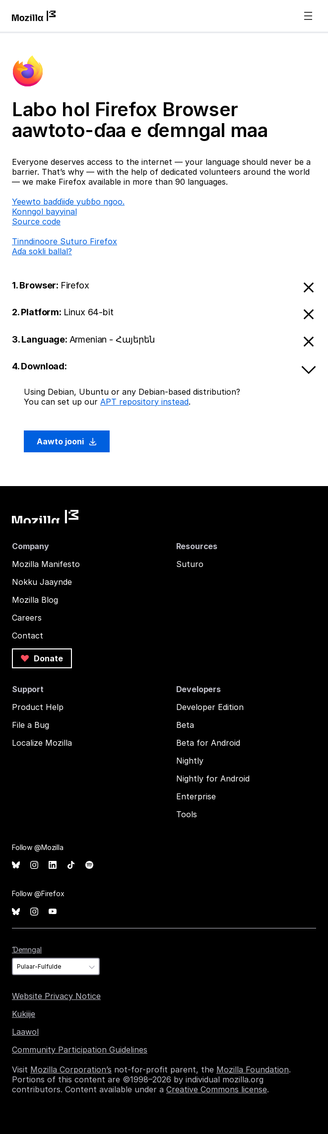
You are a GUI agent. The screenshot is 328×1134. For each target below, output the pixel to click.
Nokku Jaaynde (42, 582)
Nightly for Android (213, 778)
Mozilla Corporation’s (71, 1069)
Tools (186, 814)
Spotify (89, 865)
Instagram (34, 865)
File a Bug (30, 725)
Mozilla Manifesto (46, 564)
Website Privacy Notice (56, 996)
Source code (36, 221)
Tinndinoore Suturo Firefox (64, 241)
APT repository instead (144, 402)
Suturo (189, 564)
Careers (27, 618)
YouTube (53, 912)
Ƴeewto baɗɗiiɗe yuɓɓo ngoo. (68, 202)
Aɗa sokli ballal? (42, 251)
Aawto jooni (67, 441)
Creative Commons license (216, 1089)
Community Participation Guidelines (79, 1050)
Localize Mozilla (42, 743)
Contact (27, 635)
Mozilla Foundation (252, 1069)
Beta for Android (208, 743)
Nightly (189, 761)
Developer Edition (210, 707)
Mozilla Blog (35, 600)
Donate (42, 658)
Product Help (38, 707)
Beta (185, 725)
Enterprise (196, 796)
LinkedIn (53, 865)
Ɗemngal (27, 949)
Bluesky (16, 865)
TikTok (71, 865)
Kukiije (23, 1014)
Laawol (25, 1032)
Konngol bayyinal (44, 211)
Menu (308, 16)
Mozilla (45, 516)
